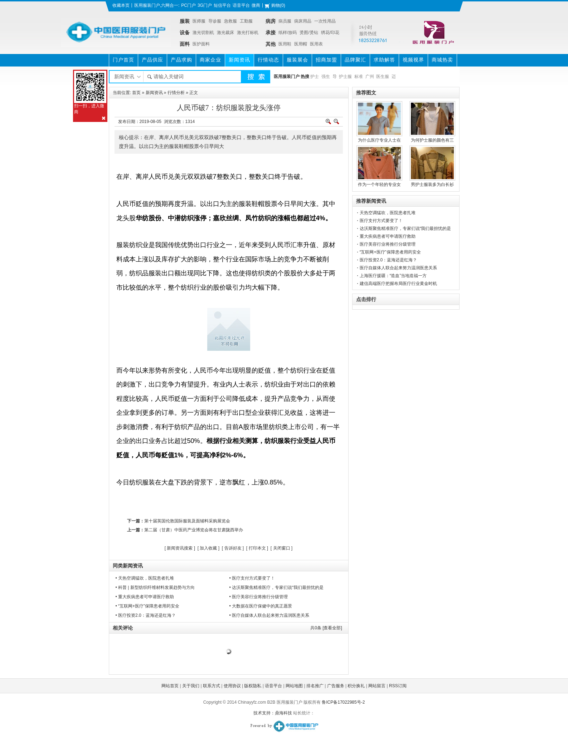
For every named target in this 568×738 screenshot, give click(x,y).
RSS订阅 (398, 685)
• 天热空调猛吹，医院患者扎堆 (145, 578)
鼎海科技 (283, 712)
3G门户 (205, 5)
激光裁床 (225, 32)
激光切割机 (203, 32)
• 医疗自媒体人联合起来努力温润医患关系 (269, 615)
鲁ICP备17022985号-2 (343, 702)
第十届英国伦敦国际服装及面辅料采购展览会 (187, 520)
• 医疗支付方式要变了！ (252, 578)
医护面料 (201, 43)
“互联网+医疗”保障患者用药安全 (390, 252)
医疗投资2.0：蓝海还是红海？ (388, 259)
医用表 (316, 43)
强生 (325, 76)
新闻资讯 (154, 92)
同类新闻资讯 (128, 566)
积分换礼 (356, 685)
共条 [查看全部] (326, 627)
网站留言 (376, 685)
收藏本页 (121, 5)
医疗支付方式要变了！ (381, 220)
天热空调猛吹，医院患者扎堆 (388, 212)
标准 (358, 76)
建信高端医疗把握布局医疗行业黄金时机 (398, 283)
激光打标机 (247, 32)
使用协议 (232, 685)
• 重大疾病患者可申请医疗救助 (145, 596)
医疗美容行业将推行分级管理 (388, 244)
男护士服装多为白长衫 (432, 184)
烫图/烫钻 (309, 32)
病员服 (284, 21)
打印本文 (257, 548)
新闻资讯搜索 (180, 548)
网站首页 (170, 685)
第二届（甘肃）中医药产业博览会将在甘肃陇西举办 (193, 529)
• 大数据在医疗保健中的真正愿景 (260, 606)
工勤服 (246, 21)
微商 (256, 5)
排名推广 (315, 685)
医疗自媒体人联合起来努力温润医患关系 (398, 267)
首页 (136, 92)
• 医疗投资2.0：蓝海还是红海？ (146, 615)
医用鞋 (284, 43)
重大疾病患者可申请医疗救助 (388, 236)
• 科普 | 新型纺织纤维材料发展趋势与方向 (155, 587)
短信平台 (222, 5)
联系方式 (211, 685)
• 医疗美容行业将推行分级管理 (258, 596)
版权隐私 (252, 685)
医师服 (199, 21)
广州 (369, 76)
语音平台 (241, 5)
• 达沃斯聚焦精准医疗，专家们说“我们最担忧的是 (276, 587)
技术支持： (264, 712)
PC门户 (188, 5)
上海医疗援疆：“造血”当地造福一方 (393, 275)
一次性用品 (325, 21)
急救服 (230, 21)
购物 (275, 5)
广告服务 (335, 685)
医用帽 (300, 43)
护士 (314, 76)
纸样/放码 (287, 32)
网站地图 (294, 685)
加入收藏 (208, 548)
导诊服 (214, 21)
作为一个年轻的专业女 (379, 184)
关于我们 (190, 685)
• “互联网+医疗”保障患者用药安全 (148, 606)
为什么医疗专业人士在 (379, 140)
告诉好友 (233, 548)
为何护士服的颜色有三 (432, 140)
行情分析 (176, 92)
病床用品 (302, 21)
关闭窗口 (281, 548)
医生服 (382, 76)
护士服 (345, 76)
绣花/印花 (330, 32)
